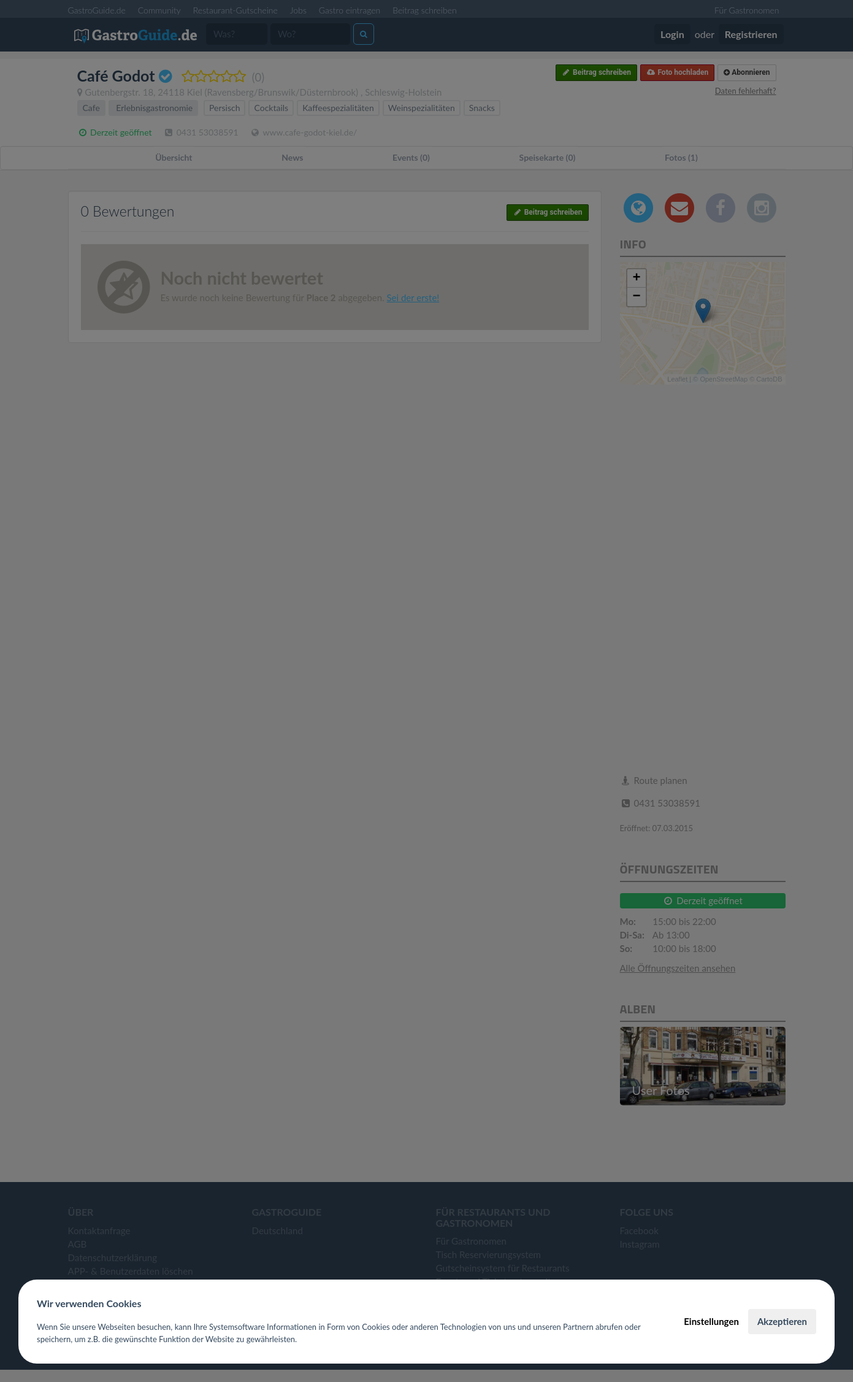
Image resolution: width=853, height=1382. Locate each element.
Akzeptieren (782, 1321)
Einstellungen (711, 1321)
